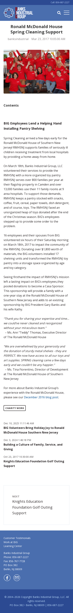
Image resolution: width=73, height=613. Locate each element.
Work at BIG (11, 542)
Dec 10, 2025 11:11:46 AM (19, 423)
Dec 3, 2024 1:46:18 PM (17, 440)
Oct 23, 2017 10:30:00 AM (18, 456)
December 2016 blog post (41, 397)
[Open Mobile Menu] (66, 13)
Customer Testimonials (17, 538)
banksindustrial (18, 39)
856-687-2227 (20, 557)
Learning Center (13, 546)
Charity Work (14, 408)
